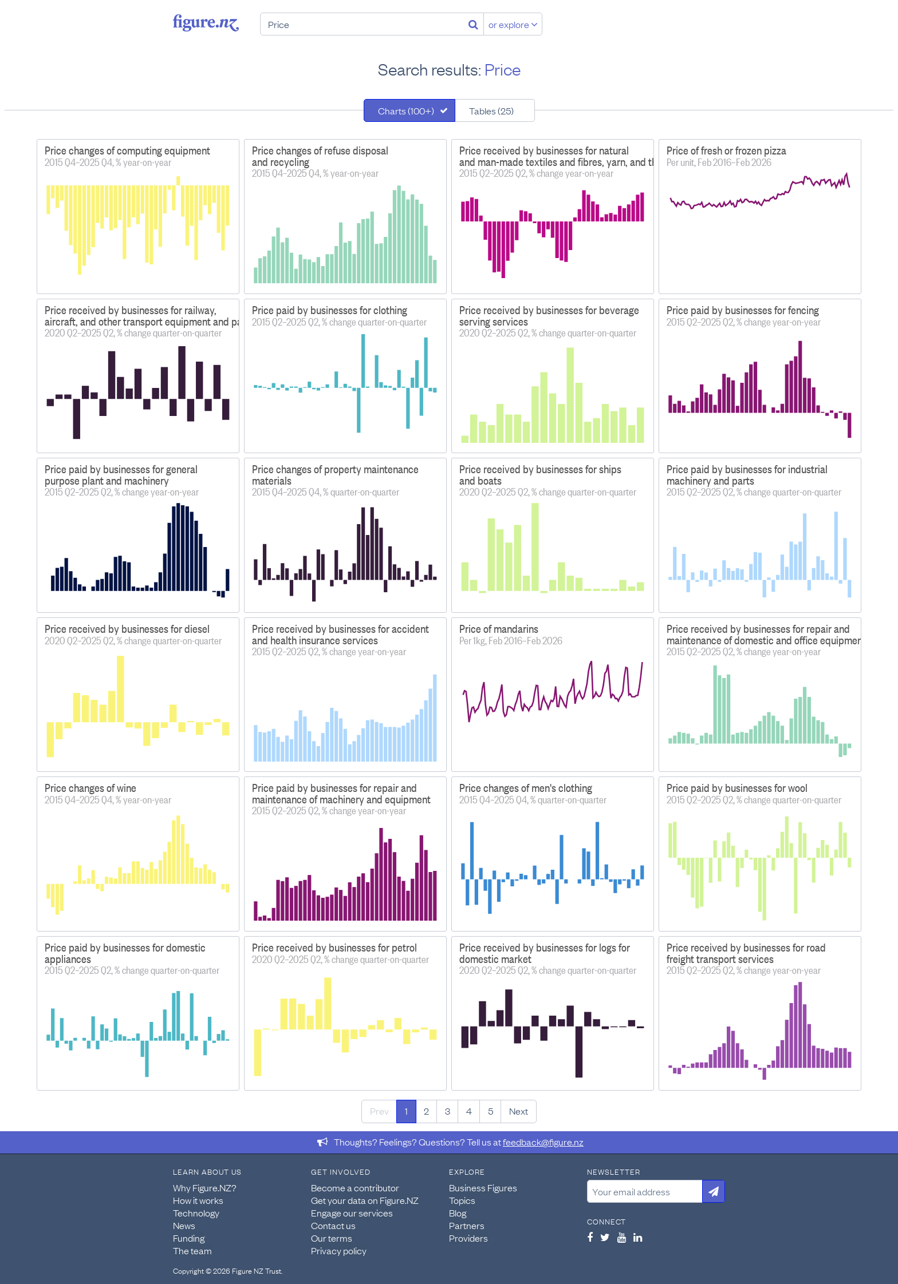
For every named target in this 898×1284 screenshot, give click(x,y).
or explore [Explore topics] (513, 24)
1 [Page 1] (406, 1110)
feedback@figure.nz (543, 1141)
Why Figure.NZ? (205, 1187)
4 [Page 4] (469, 1110)
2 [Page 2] (426, 1110)
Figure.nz (206, 22)
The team (192, 1250)
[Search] (473, 24)
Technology (196, 1212)
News (184, 1225)
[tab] (409, 110)
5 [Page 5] (490, 1110)
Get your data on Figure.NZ (365, 1200)
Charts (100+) (406, 110)
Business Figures (483, 1187)
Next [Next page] (518, 1110)
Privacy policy (339, 1250)
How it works (198, 1200)
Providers (468, 1237)
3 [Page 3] (447, 1110)
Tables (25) (491, 110)
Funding (188, 1237)
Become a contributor (355, 1187)
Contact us (333, 1225)
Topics (462, 1200)
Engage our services (352, 1212)
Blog (457, 1212)
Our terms (331, 1237)
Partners (467, 1225)
